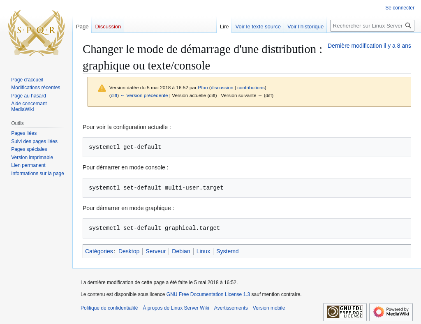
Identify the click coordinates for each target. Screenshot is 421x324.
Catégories (99, 251)
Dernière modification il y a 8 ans (369, 45)
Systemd (227, 251)
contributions (251, 87)
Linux (203, 251)
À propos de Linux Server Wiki (176, 308)
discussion (222, 87)
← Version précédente (144, 95)
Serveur (156, 251)
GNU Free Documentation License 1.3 (208, 294)
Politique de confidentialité (109, 308)
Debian (181, 251)
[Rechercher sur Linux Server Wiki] (372, 26)
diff (114, 95)
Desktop (128, 251)
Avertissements (231, 308)
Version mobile (269, 308)
